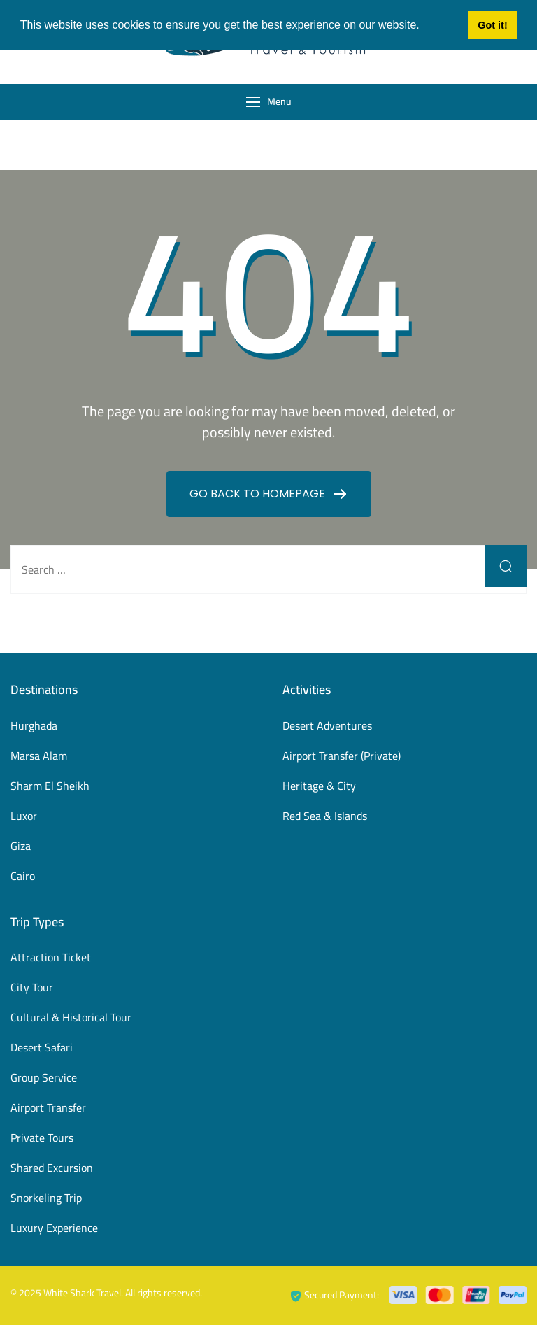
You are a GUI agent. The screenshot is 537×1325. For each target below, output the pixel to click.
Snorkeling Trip (46, 1197)
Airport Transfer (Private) (341, 755)
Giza (20, 845)
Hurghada (33, 725)
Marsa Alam (38, 755)
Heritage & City (319, 785)
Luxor (23, 815)
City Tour (31, 987)
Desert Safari (41, 1047)
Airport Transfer (48, 1107)
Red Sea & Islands (324, 815)
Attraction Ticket (50, 957)
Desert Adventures (327, 725)
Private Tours (41, 1137)
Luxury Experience (54, 1227)
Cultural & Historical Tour (70, 1017)
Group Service (43, 1077)
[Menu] (253, 102)
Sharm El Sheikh (50, 785)
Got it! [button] (492, 25)
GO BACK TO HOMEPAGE (258, 494)
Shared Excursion (51, 1167)
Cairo (22, 875)
